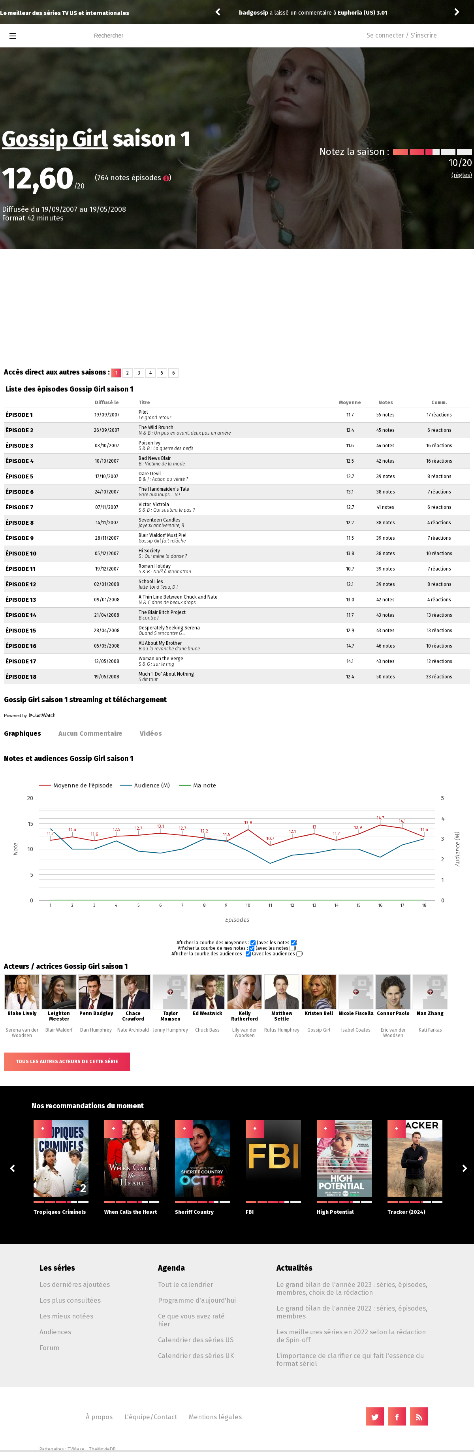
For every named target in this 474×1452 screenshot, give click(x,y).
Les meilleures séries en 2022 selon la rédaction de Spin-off (351, 1336)
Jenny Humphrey (170, 1030)
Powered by (29, 715)
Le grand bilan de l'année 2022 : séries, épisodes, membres (351, 1312)
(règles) (461, 175)
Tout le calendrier (185, 1284)
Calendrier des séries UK (196, 1356)
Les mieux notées (66, 1316)
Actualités (294, 1268)
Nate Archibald (133, 1030)
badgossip (253, 12)
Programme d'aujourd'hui (197, 1300)
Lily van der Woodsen (244, 1032)
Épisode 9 (20, 538)
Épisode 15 (21, 630)
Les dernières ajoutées (75, 1284)
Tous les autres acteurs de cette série (67, 1061)
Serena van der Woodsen (22, 1032)
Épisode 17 (21, 661)
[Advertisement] (237, 308)
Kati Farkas (430, 1030)
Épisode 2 (19, 430)
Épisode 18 (21, 677)
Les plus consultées (70, 1300)
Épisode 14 (21, 615)
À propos (99, 1417)
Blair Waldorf (59, 1030)
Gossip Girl (55, 139)
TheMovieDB (102, 1449)
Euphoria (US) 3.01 (362, 12)
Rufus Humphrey (281, 1030)
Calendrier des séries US (195, 1340)
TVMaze (76, 1449)
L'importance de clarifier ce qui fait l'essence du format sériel (350, 1359)
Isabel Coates (356, 1030)
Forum (49, 1348)
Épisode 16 (21, 646)
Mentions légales (215, 1417)
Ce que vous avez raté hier (191, 1320)
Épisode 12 (21, 584)
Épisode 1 (19, 415)
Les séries (57, 1268)
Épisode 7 (20, 507)
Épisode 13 (21, 600)
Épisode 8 (20, 523)
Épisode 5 (19, 476)
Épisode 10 (21, 553)
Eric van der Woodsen (393, 1032)
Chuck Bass (207, 1030)
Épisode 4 (20, 461)
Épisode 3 (19, 446)
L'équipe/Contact (150, 1417)
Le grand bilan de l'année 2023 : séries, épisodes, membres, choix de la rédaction (351, 1288)
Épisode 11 (21, 569)
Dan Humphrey (96, 1030)
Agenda (171, 1268)
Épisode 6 (20, 492)
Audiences (55, 1332)
